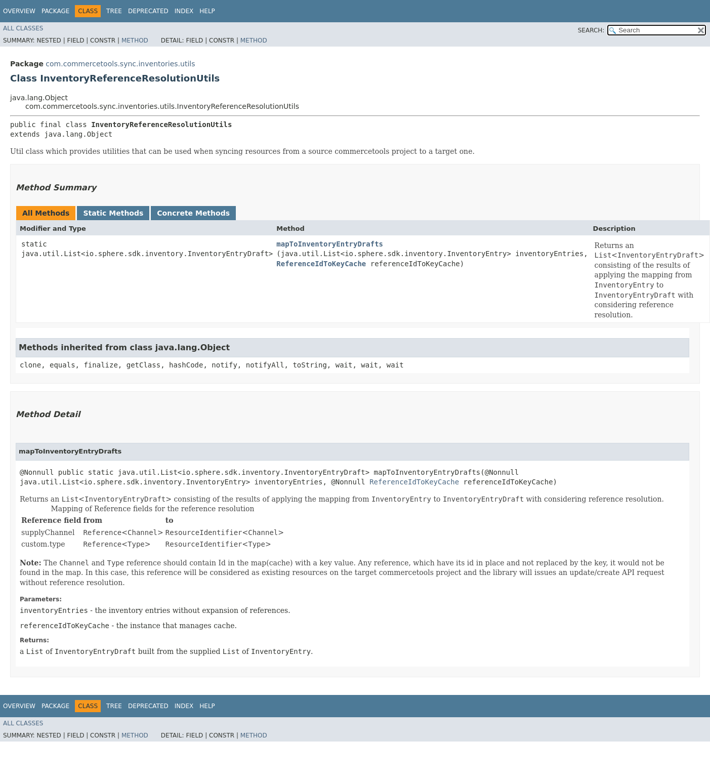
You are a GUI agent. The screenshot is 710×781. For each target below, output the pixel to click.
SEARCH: (591, 30)
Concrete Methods (193, 213)
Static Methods (113, 213)
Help (207, 11)
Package (55, 11)
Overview (19, 11)
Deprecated (148, 11)
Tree (114, 11)
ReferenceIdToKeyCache (321, 264)
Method (134, 40)
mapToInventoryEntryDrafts (329, 244)
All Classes (23, 28)
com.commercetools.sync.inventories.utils (120, 64)
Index (184, 11)
